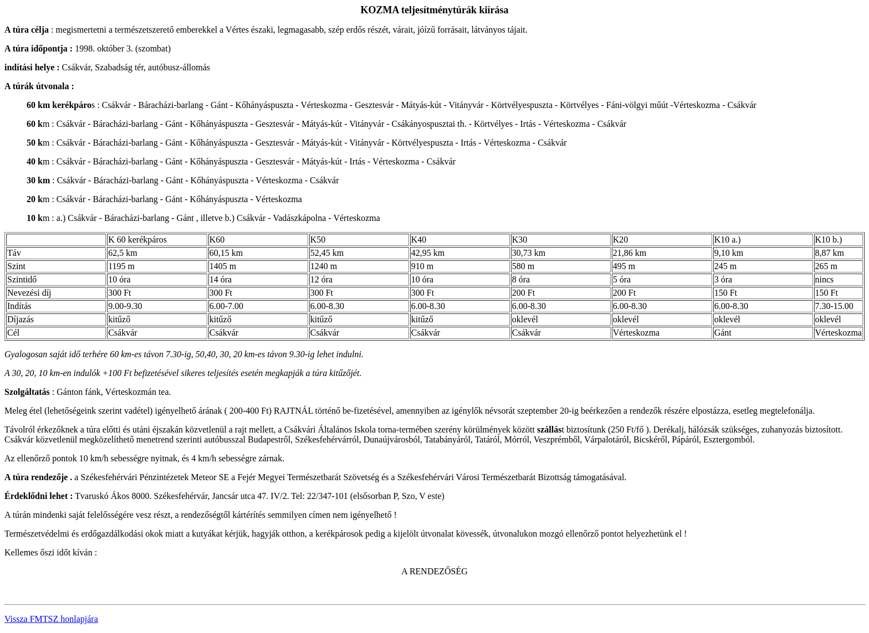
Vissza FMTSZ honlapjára (51, 619)
